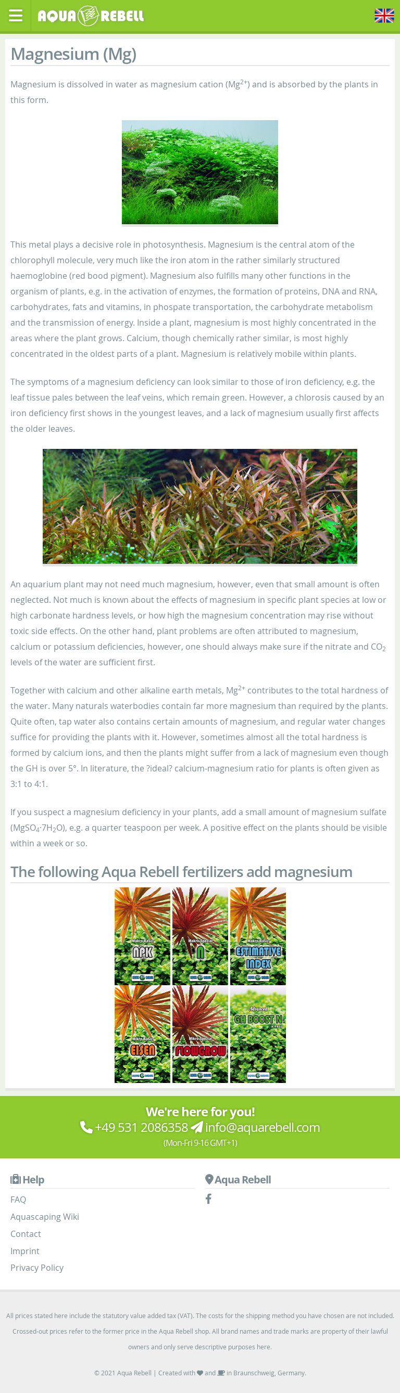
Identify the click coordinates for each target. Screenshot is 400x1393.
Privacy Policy (37, 1267)
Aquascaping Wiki (44, 1216)
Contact (25, 1234)
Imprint (25, 1251)
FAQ (18, 1199)
